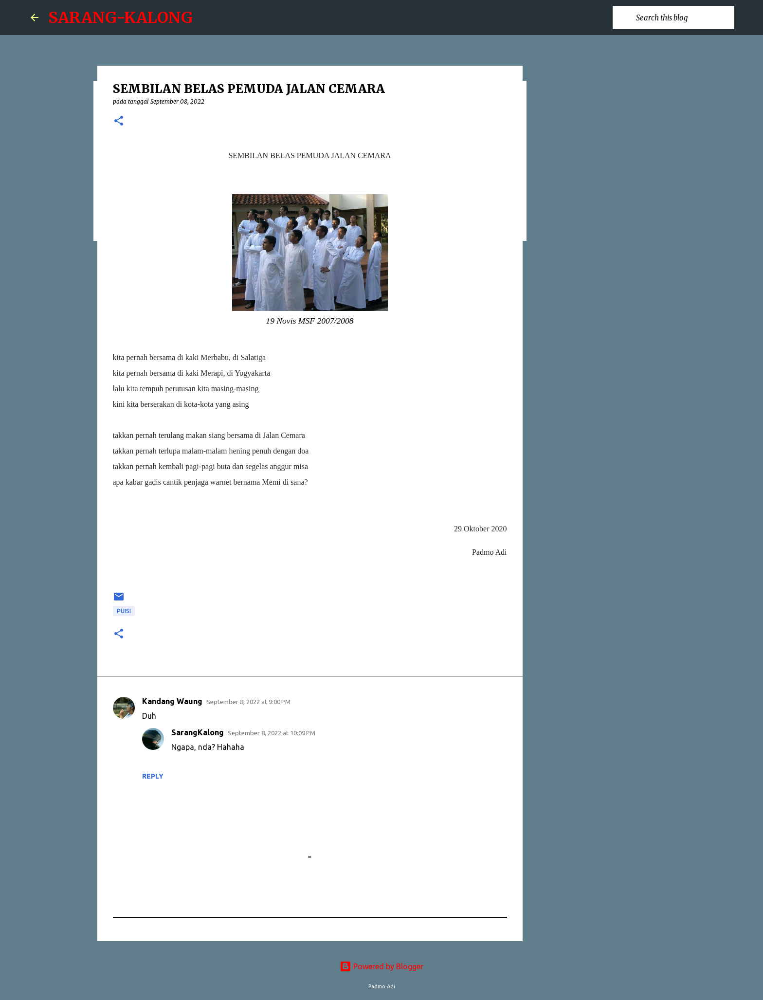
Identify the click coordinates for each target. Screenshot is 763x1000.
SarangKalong (197, 732)
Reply (153, 776)
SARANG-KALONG (120, 17)
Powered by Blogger (381, 966)
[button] (119, 121)
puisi (124, 611)
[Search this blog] (683, 17)
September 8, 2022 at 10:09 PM (271, 732)
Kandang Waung (172, 701)
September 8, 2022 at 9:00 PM (248, 701)
